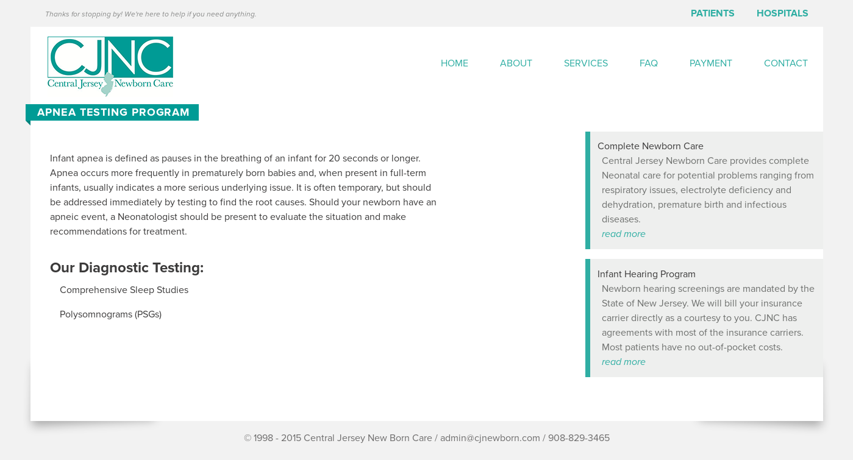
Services (586, 63)
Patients (713, 13)
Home (454, 63)
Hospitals (782, 13)
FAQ (649, 63)
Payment (711, 63)
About (516, 63)
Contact (786, 63)
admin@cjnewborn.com (490, 438)
